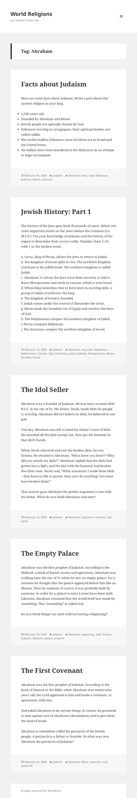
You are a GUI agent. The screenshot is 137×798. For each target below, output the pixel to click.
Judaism (57, 175)
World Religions (31, 13)
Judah (71, 353)
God (91, 175)
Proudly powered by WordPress (41, 790)
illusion (106, 634)
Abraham (74, 175)
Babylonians (28, 353)
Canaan (42, 353)
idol (109, 517)
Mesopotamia (96, 353)
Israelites (61, 353)
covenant (94, 762)
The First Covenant (52, 670)
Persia (36, 357)
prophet (59, 638)
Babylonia (101, 349)
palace (48, 638)
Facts (84, 175)
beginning (87, 634)
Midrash (38, 638)
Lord (104, 762)
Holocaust (102, 175)
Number (26, 357)
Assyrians (87, 349)
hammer (100, 517)
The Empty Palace (50, 553)
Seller (24, 521)
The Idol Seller (45, 389)
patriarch (27, 766)
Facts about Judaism (54, 84)
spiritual (47, 179)
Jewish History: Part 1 (56, 211)
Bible (84, 762)
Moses (36, 179)
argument (87, 517)
